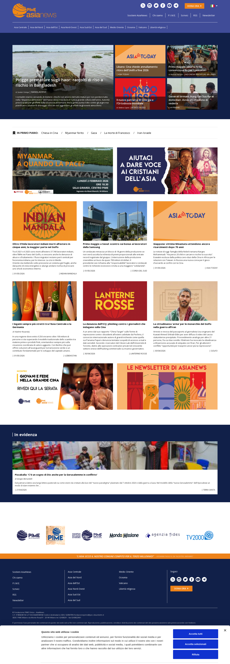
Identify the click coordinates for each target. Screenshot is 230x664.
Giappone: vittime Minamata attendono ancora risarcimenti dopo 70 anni (181, 245)
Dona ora (194, 5)
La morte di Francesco (117, 133)
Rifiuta (195, 643)
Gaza (94, 133)
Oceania (131, 27)
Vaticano (143, 27)
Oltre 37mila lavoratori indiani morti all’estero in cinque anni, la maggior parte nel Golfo (41, 245)
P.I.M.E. (172, 15)
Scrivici (184, 15)
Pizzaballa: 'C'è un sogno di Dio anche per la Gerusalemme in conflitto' (56, 474)
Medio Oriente (117, 27)
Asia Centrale (20, 27)
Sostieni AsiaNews (137, 15)
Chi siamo (158, 15)
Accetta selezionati (195, 633)
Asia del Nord (36, 27)
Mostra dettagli (165, 657)
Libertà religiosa (157, 27)
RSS (195, 15)
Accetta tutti (196, 622)
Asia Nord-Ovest (69, 27)
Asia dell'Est (52, 27)
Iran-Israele (144, 133)
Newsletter (209, 15)
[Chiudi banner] (225, 619)
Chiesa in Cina (49, 133)
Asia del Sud (101, 27)
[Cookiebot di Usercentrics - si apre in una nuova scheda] (20, 657)
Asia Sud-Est (86, 27)
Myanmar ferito (74, 133)
